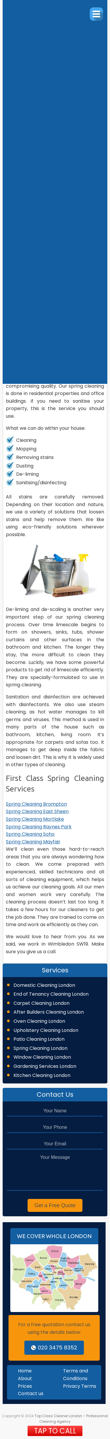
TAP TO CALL (55, 1431)
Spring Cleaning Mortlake (35, 819)
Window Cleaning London (42, 1057)
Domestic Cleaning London (44, 985)
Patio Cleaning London (39, 1039)
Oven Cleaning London (39, 1021)
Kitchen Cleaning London (41, 1075)
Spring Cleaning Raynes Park (39, 826)
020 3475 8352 (54, 1347)
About (25, 1378)
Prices (25, 1386)
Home (25, 1370)
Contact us (30, 1393)
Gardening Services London (44, 1066)
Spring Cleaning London (40, 1048)
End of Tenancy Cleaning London (51, 994)
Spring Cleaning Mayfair (33, 841)
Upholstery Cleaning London (45, 1030)
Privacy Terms (79, 1386)
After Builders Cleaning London (48, 1012)
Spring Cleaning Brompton (36, 804)
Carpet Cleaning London (41, 1003)
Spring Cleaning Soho (30, 834)
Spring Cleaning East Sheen (37, 811)
